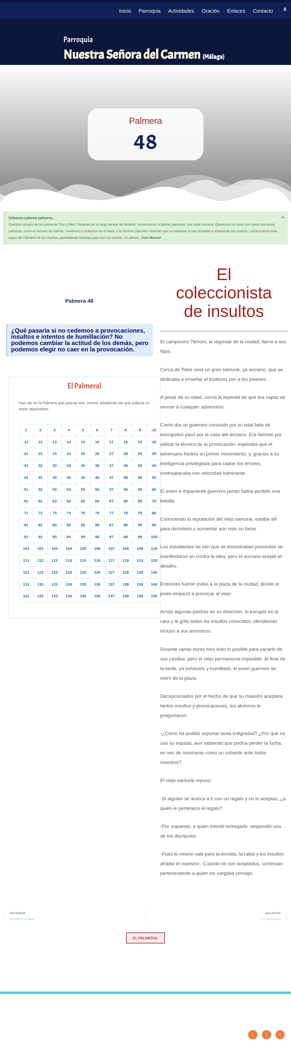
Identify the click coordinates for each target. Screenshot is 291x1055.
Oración (210, 11)
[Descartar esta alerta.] (282, 217)
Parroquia (150, 11)
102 (40, 548)
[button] (285, 9)
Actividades (181, 11)
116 (97, 560)
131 (26, 584)
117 (111, 560)
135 (83, 584)
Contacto (263, 11)
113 (55, 560)
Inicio (125, 11)
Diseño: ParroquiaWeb (271, 1048)
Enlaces (236, 11)
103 (55, 548)
